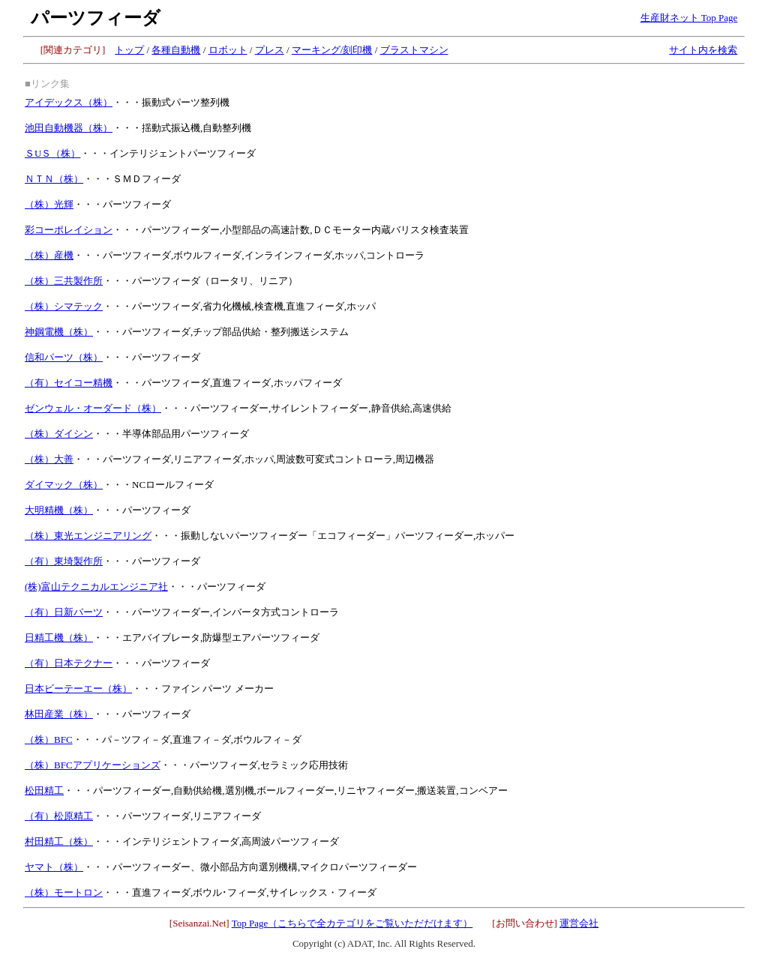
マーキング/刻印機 (332, 49)
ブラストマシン (414, 49)
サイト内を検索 (703, 49)
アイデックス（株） (68, 102)
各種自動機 (176, 49)
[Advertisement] (630, 165)
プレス (269, 49)
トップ (129, 49)
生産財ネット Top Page (689, 17)
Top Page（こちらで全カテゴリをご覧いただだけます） (352, 923)
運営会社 (579, 923)
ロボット (228, 49)
